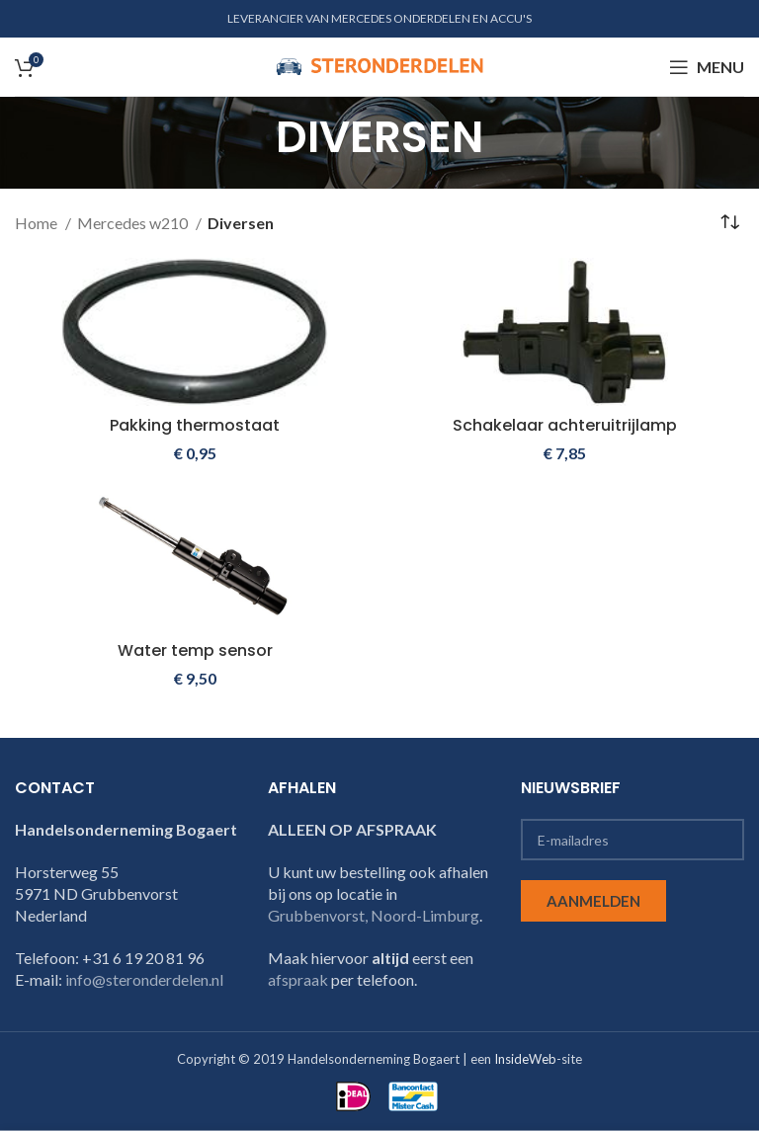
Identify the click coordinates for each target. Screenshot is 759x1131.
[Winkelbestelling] (729, 223)
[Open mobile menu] (706, 67)
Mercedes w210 (134, 222)
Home (37, 222)
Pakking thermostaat (195, 425)
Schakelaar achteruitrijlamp (565, 425)
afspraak (298, 979)
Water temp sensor (195, 650)
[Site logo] (379, 64)
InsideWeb (525, 1059)
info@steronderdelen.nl (144, 979)
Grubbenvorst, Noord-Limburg (373, 915)
